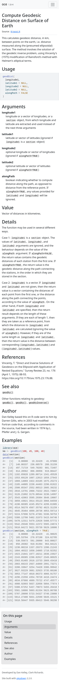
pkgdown (21, 678)
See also (9, 648)
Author (8, 653)
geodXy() (8, 392)
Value (7, 632)
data (5, 454)
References (10, 643)
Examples (10, 659)
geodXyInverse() (39, 403)
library (7, 448)
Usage (8, 621)
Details (8, 637)
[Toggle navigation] (52, 4)
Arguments (11, 626)
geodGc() (8, 403)
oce (4, 4)
